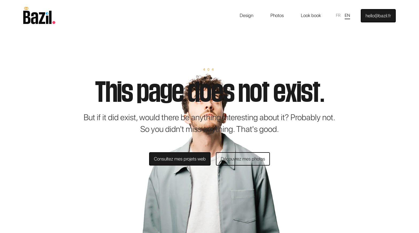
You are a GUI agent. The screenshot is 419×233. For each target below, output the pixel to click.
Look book (311, 15)
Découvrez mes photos (243, 159)
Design (246, 15)
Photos (277, 15)
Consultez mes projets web (180, 159)
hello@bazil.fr (378, 15)
